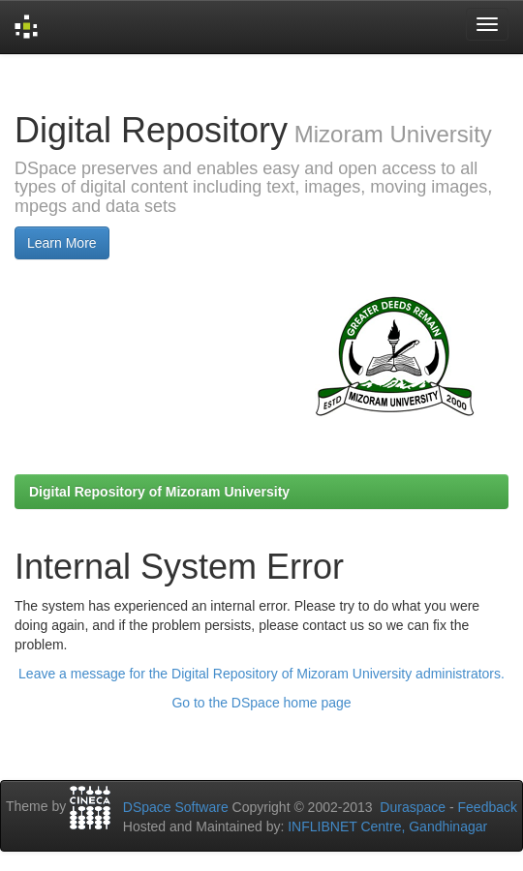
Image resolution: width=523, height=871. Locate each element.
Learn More (62, 243)
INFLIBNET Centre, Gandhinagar (385, 826)
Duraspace (413, 807)
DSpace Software (176, 807)
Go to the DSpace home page (261, 702)
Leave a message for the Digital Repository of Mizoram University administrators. (261, 673)
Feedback (487, 807)
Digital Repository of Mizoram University (159, 491)
